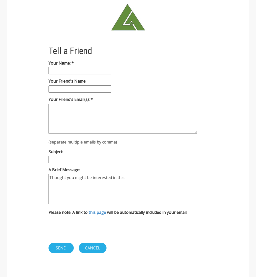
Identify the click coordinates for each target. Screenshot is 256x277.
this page (97, 212)
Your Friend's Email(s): (69, 99)
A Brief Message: (64, 170)
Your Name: (60, 63)
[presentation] (86, 229)
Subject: (55, 152)
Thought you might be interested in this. (122, 189)
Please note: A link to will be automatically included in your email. (117, 212)
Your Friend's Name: (67, 81)
